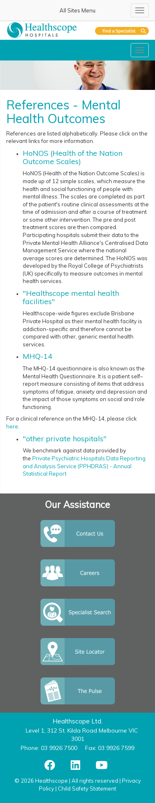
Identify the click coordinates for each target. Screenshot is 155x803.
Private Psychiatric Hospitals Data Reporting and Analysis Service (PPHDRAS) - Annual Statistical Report (84, 466)
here (12, 426)
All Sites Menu (77, 10)
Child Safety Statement (87, 788)
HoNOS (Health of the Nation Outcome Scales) (72, 157)
